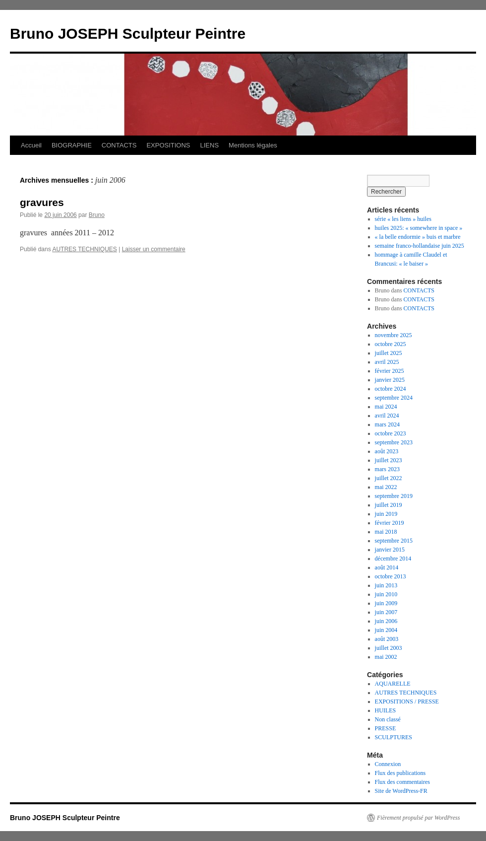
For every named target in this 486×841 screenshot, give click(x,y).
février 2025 (389, 370)
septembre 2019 (394, 495)
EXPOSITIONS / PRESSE (407, 701)
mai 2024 (386, 406)
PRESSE (385, 728)
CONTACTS (119, 145)
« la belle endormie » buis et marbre (418, 236)
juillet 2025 (388, 353)
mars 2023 (387, 469)
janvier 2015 (390, 549)
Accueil (31, 145)
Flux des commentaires (402, 781)
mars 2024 (387, 424)
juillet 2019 (388, 504)
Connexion (388, 764)
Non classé (388, 719)
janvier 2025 (390, 379)
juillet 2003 (388, 647)
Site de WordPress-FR (401, 790)
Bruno (97, 214)
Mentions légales (253, 145)
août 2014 (387, 567)
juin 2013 (386, 585)
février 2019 (389, 522)
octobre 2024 (390, 388)
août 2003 (387, 638)
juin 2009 (386, 603)
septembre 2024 (394, 397)
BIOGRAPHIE (72, 145)
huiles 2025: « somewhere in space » (419, 227)
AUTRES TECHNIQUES (84, 249)
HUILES (385, 710)
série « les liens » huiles (403, 218)
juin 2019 (386, 513)
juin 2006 (386, 621)
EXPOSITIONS (168, 145)
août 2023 (387, 451)
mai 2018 (386, 531)
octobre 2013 (390, 576)
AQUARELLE (393, 683)
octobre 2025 (390, 344)
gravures (42, 202)
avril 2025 (387, 361)
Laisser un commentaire (153, 249)
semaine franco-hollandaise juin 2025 (419, 245)
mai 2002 (386, 656)
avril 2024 (387, 415)
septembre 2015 (394, 540)
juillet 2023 (388, 460)
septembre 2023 (394, 442)
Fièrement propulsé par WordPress (418, 817)
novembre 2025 (393, 335)
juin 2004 (386, 630)
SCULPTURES (393, 737)
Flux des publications (400, 773)
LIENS (209, 145)
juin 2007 (386, 612)
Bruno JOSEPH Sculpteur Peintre (127, 33)
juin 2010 (386, 594)
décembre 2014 (393, 558)
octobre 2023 (390, 433)
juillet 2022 (388, 478)
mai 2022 (386, 487)
